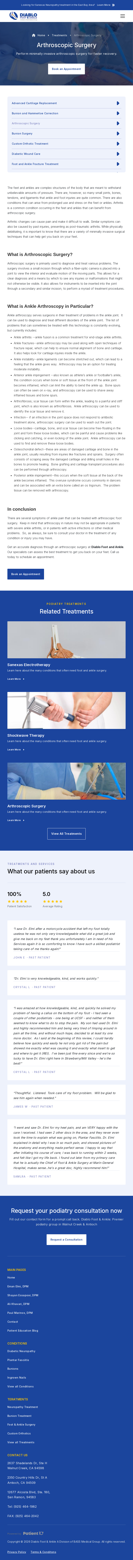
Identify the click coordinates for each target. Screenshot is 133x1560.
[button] (122, 16)
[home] (23, 16)
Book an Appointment (66, 68)
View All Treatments (66, 833)
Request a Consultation (66, 1239)
